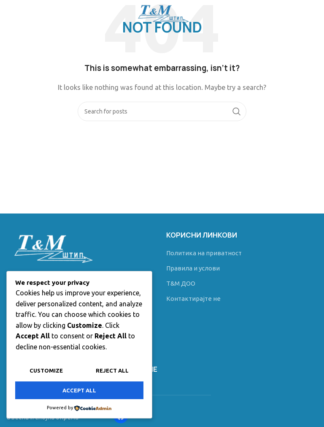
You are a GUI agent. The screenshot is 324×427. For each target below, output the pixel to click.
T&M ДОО (180, 283)
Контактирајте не (193, 298)
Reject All (112, 371)
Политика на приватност (204, 253)
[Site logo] (162, 12)
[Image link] (51, 246)
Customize (46, 371)
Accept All (79, 390)
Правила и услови (193, 268)
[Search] (162, 111)
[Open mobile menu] (20, 12)
